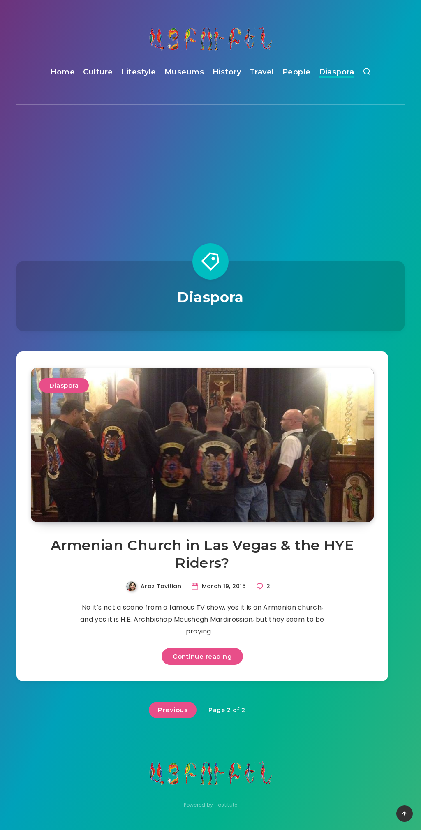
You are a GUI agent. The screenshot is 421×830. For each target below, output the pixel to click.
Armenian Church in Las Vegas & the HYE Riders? (202, 553)
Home (62, 71)
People (296, 71)
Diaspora (336, 71)
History (227, 71)
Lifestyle (138, 71)
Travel (262, 71)
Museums (184, 71)
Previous (172, 710)
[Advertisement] (210, 166)
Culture (98, 71)
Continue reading (202, 656)
